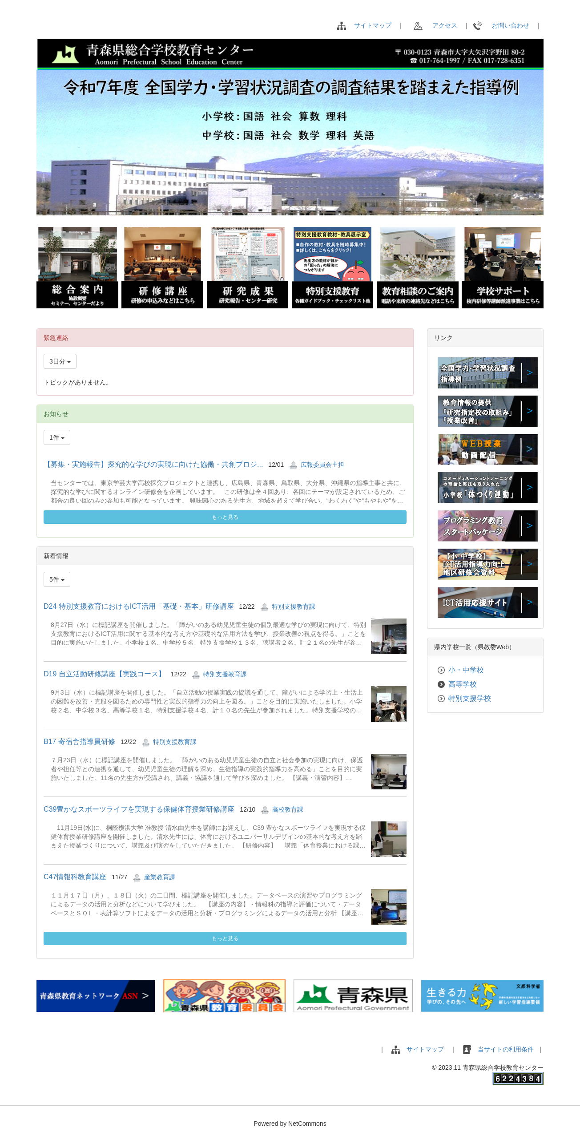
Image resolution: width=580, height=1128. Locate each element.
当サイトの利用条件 (507, 1049)
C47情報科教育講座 (75, 877)
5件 (56, 579)
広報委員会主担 (322, 464)
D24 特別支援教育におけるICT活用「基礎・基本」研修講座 (139, 606)
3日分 (60, 361)
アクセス (435, 25)
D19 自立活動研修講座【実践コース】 (104, 674)
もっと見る (225, 517)
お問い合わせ (501, 25)
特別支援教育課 (293, 606)
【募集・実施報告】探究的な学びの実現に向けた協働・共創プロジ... (153, 464)
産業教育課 (159, 877)
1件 (56, 437)
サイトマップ (372, 25)
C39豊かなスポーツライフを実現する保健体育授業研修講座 (139, 809)
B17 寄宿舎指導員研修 (79, 741)
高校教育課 (287, 809)
